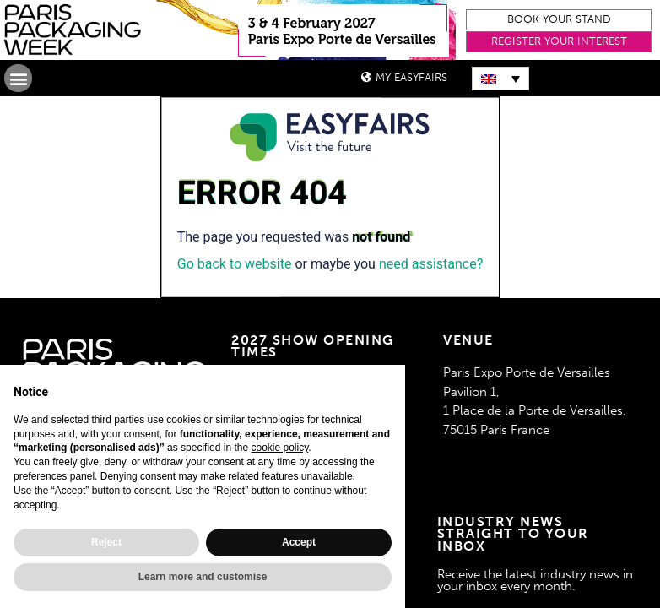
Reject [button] (106, 542)
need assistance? (431, 264)
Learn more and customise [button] (203, 577)
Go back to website (234, 264)
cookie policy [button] (279, 447)
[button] (559, 19)
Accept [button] (299, 542)
